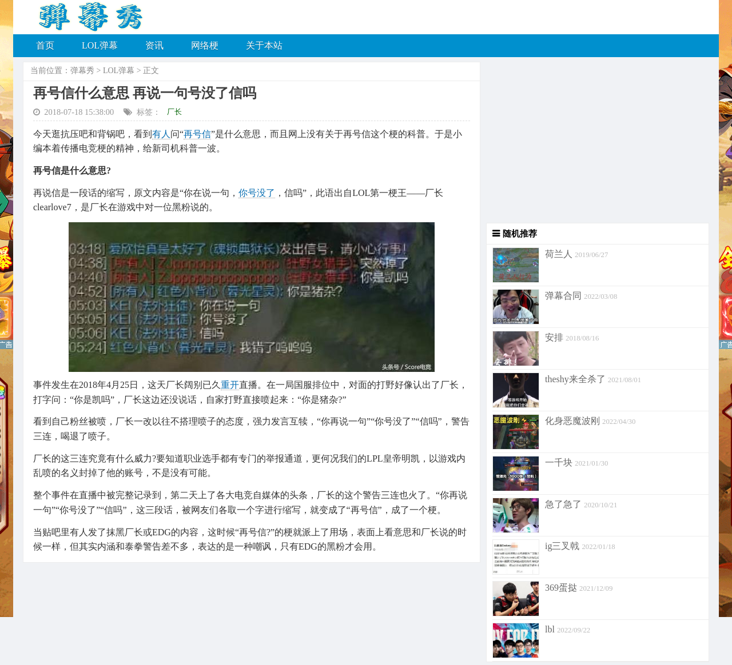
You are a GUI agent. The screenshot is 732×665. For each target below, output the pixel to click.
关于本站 (264, 45)
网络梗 (204, 45)
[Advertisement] (594, 143)
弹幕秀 (82, 70)
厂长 (174, 111)
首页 (45, 45)
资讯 (154, 45)
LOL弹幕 (100, 45)
